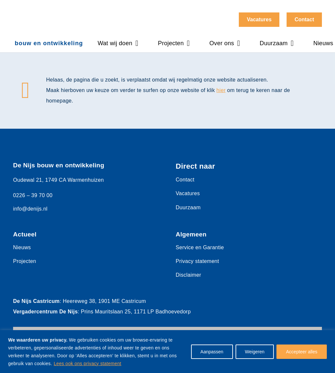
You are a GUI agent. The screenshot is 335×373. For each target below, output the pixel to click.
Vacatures (188, 193)
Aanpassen (212, 351)
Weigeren (255, 351)
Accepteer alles (301, 351)
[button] (135, 43)
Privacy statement (197, 261)
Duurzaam (188, 207)
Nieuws (22, 247)
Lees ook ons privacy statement (87, 363)
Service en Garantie (200, 247)
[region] (167, 351)
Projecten (24, 261)
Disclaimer (188, 275)
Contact (185, 179)
